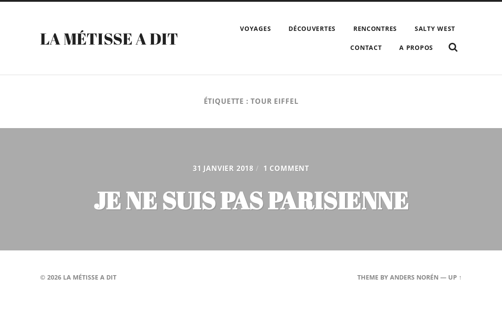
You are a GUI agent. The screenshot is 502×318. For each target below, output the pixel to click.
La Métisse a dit (109, 38)
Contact (366, 47)
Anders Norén (414, 277)
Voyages (255, 28)
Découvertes (312, 28)
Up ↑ (455, 277)
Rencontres (375, 28)
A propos (416, 47)
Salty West (435, 28)
